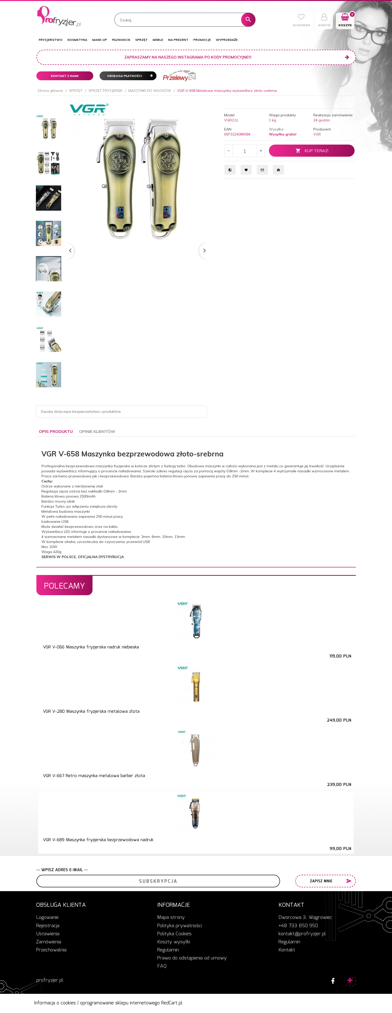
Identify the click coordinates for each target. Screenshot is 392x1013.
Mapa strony (171, 917)
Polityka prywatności (179, 926)
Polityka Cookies (174, 934)
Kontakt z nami (65, 76)
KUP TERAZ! (311, 150)
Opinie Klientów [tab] (97, 431)
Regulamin (168, 950)
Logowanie (47, 917)
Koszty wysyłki (173, 942)
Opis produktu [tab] (56, 431)
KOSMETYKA (77, 40)
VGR (317, 134)
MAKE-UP (99, 40)
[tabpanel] (196, 501)
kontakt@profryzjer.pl (302, 934)
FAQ (162, 966)
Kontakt (287, 950)
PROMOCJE (202, 40)
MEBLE (158, 40)
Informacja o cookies (55, 1003)
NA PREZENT (178, 40)
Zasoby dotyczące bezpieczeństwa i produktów (81, 411)
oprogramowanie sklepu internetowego (120, 1003)
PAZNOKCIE (121, 40)
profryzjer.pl (49, 980)
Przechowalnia (51, 950)
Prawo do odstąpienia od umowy (192, 958)
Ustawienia (47, 934)
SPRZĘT (141, 40)
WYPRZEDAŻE (227, 40)
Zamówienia (48, 942)
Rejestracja (47, 926)
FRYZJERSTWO (50, 40)
